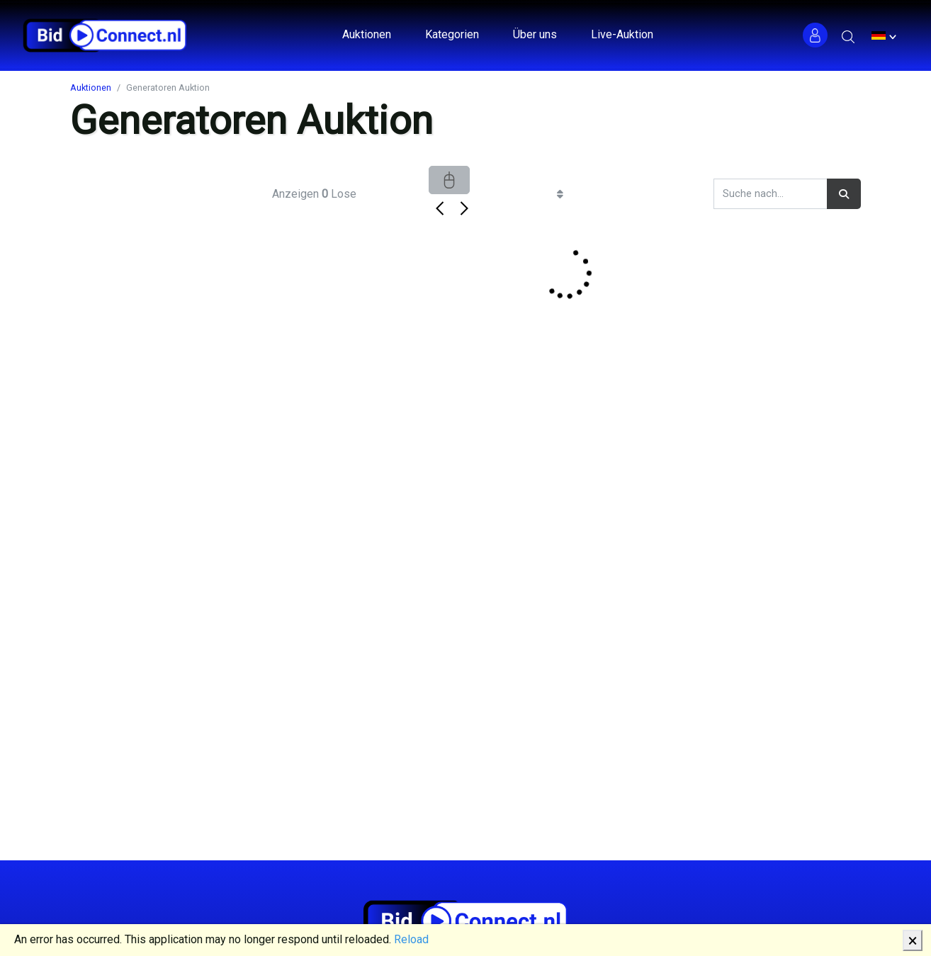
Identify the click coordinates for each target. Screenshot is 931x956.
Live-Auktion (622, 34)
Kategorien (452, 34)
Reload (411, 939)
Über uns (535, 34)
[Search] (770, 194)
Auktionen (366, 34)
